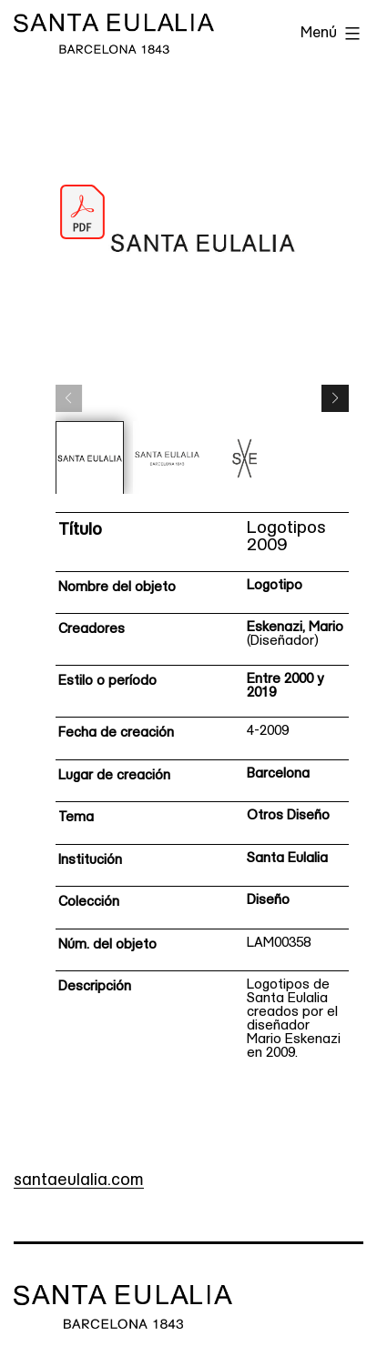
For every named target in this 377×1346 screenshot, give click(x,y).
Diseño (268, 901)
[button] (335, 398)
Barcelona (278, 774)
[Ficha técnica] (203, 792)
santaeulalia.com (79, 1181)
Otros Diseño (288, 816)
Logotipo (274, 586)
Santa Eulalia (287, 859)
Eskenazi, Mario (295, 628)
